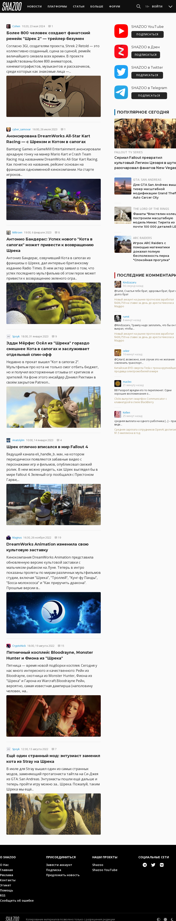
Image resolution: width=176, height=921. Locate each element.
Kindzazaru (129, 279)
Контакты (8, 877)
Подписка (53, 867)
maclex (127, 379)
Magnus (17, 534)
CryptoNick (19, 643)
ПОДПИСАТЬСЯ (147, 31)
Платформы (57, 6)
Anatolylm (18, 437)
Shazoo (97, 862)
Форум (114, 6)
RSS (2, 892)
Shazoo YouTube (104, 867)
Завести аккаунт (59, 862)
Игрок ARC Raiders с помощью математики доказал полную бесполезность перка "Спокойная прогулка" (151, 248)
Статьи (78, 6)
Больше (96, 6)
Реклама (6, 872)
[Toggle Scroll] (170, 6)
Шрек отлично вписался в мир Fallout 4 (47, 444)
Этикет (5, 882)
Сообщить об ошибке (17, 897)
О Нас (4, 862)
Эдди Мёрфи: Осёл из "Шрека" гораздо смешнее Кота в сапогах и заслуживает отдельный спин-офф (47, 346)
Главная (6, 867)
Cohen (16, 23)
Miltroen (17, 230)
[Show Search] (138, 6)
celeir (126, 348)
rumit (126, 314)
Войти (157, 6)
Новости (34, 6)
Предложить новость (62, 872)
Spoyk (16, 333)
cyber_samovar (21, 126)
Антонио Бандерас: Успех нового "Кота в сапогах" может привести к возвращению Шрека (50, 242)
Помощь (6, 887)
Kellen (126, 409)
